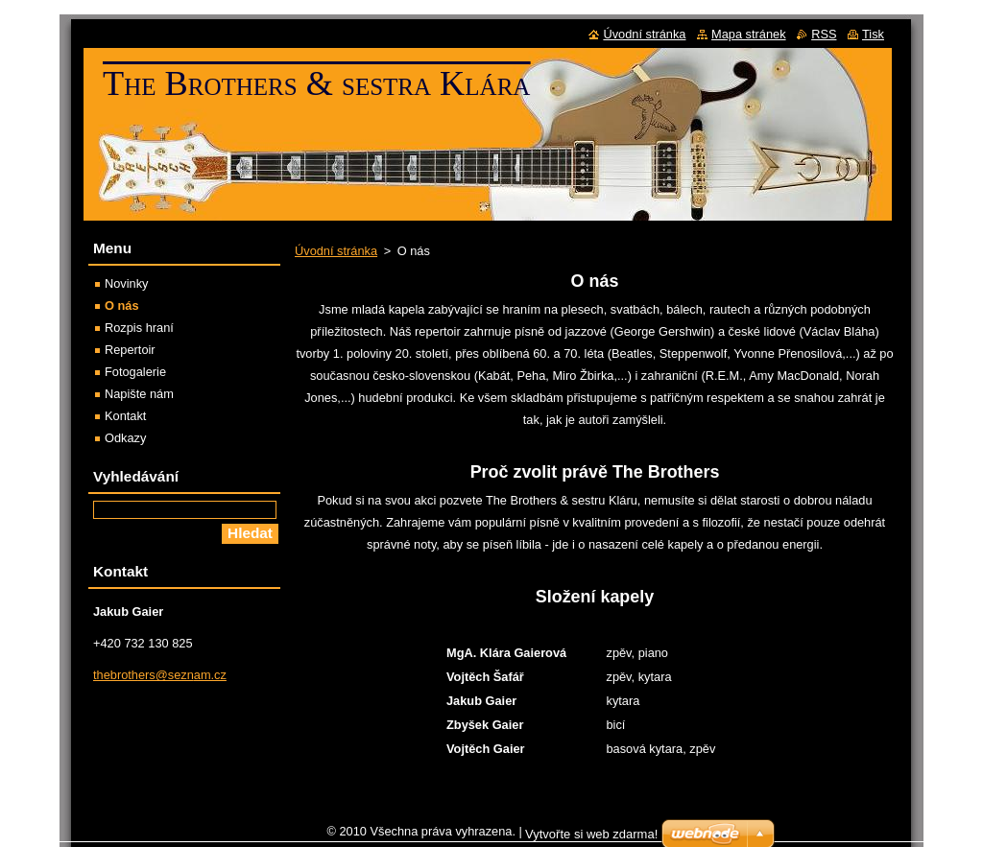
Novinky (127, 283)
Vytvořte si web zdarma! (591, 839)
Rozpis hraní (139, 327)
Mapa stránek (748, 34)
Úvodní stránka (336, 251)
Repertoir (130, 349)
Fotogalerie (135, 372)
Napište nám (139, 394)
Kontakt (125, 416)
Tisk (873, 34)
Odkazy (125, 438)
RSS (823, 34)
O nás (122, 305)
